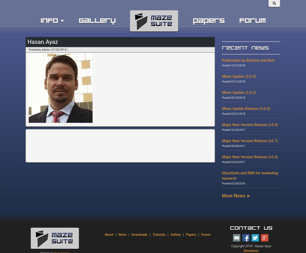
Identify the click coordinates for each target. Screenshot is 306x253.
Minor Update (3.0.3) (239, 92)
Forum (206, 234)
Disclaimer (251, 251)
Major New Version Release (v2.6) (250, 157)
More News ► (236, 195)
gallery (97, 21)
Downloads (139, 234)
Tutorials (159, 234)
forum (252, 21)
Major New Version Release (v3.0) (250, 125)
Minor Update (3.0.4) (239, 76)
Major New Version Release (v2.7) (250, 141)
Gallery (176, 234)
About (109, 234)
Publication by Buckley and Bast (248, 60)
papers (208, 21)
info (52, 21)
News (123, 234)
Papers (191, 234)
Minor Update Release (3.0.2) (246, 108)
